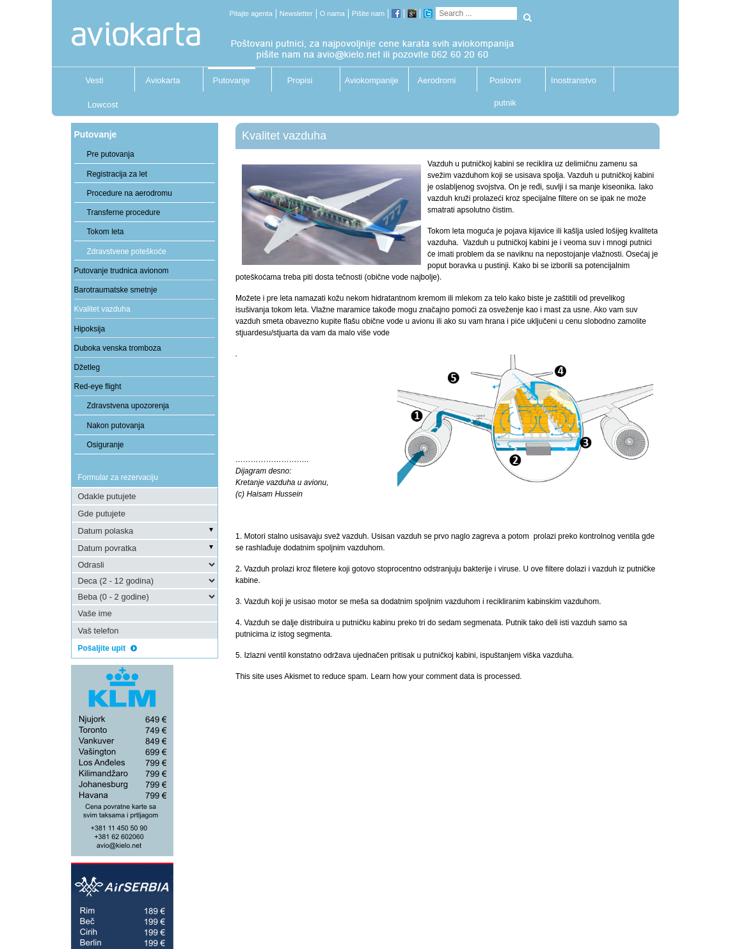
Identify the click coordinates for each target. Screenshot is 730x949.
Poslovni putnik (505, 84)
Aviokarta (163, 80)
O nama (332, 13)
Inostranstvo (573, 80)
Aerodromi (437, 80)
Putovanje (231, 80)
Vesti (94, 80)
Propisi (300, 80)
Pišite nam (368, 13)
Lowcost (103, 104)
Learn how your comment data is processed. (446, 676)
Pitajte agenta (251, 13)
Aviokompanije (368, 80)
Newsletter (296, 13)
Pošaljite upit (112, 648)
